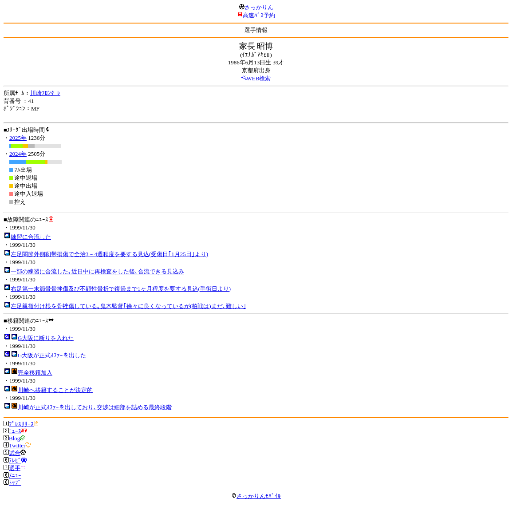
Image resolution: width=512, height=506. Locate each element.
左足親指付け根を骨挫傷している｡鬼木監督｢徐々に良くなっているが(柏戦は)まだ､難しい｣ (128, 306)
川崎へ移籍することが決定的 (55, 390)
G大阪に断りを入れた (46, 338)
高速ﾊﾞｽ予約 (259, 15)
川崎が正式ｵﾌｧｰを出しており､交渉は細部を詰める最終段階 (95, 407)
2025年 (18, 137)
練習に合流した (31, 236)
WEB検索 (259, 78)
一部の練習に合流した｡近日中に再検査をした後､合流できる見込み (97, 271)
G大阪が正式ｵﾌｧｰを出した (52, 355)
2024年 (18, 153)
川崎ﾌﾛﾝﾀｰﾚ (45, 93)
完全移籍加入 (35, 372)
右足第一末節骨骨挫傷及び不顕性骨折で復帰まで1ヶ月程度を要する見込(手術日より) (121, 288)
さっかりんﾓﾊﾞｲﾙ (256, 496)
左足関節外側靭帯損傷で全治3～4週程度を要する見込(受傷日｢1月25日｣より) (109, 254)
